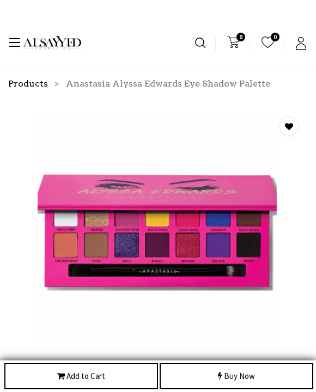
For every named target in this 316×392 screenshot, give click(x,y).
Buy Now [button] (236, 376)
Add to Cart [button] (81, 376)
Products (28, 83)
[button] (289, 126)
